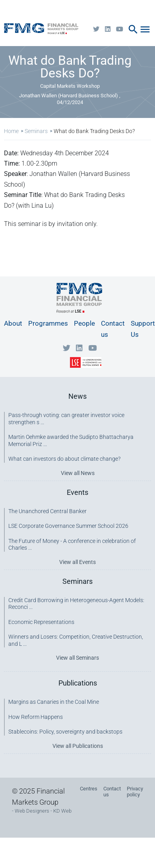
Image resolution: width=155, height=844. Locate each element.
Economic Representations (41, 622)
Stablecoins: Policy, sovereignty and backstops (65, 731)
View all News (78, 473)
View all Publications (77, 746)
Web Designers (32, 811)
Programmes (48, 323)
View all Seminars (77, 658)
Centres (88, 789)
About (13, 323)
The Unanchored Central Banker (47, 511)
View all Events (77, 562)
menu (145, 29)
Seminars (36, 131)
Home (11, 131)
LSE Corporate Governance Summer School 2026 (68, 526)
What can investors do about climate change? (64, 459)
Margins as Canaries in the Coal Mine (53, 702)
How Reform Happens (35, 717)
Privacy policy (135, 792)
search (133, 29)
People (84, 323)
